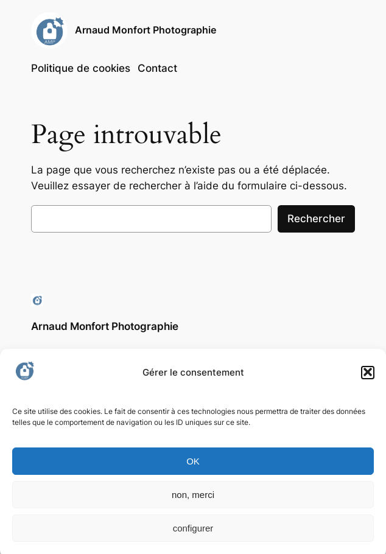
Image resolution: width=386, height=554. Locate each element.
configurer (193, 532)
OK (193, 465)
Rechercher (316, 218)
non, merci (193, 498)
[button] (368, 376)
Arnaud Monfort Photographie (145, 30)
